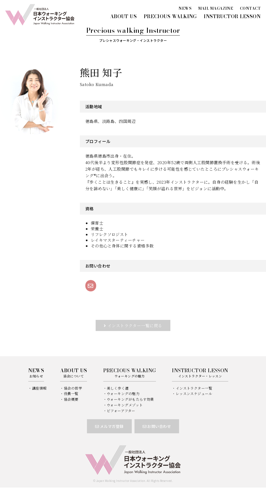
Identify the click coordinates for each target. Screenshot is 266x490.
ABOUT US (123, 16)
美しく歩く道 (118, 388)
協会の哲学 (73, 388)
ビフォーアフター (121, 410)
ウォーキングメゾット (125, 405)
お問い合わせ (157, 426)
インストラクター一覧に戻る (135, 325)
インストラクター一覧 (194, 388)
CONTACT (250, 8)
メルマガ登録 (109, 426)
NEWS (185, 8)
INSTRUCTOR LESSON (232, 16)
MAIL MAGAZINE (215, 8)
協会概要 (71, 399)
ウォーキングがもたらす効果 (130, 399)
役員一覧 (71, 393)
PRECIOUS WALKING (170, 16)
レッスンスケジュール (194, 393)
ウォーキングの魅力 (123, 393)
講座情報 (39, 388)
